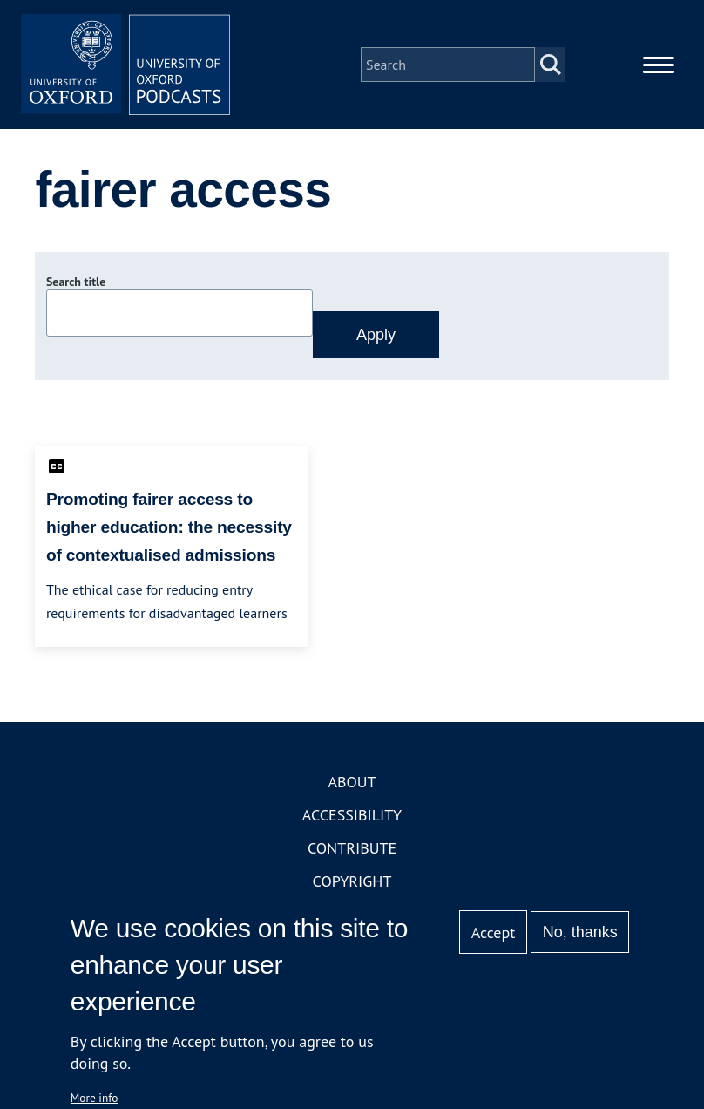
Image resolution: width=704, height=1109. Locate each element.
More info (94, 1098)
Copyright (352, 881)
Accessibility (352, 815)
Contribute (352, 848)
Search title (75, 281)
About (352, 782)
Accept (493, 932)
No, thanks (580, 932)
